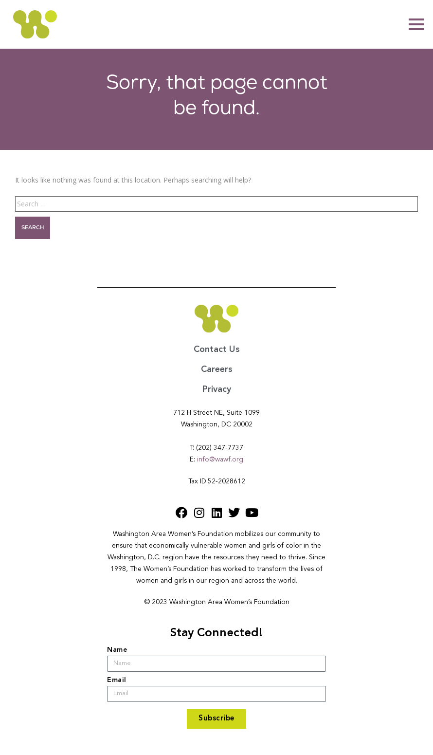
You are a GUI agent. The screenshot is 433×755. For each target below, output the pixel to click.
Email (116, 680)
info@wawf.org (220, 459)
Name (117, 649)
